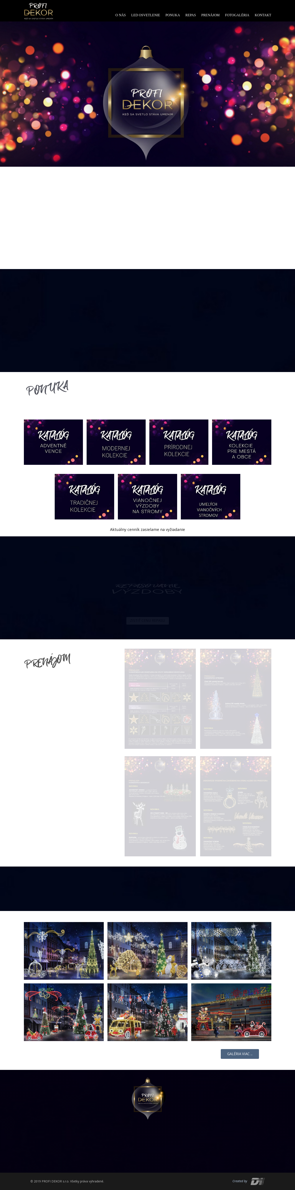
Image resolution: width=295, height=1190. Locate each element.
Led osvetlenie (145, 15)
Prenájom (210, 15)
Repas (190, 15)
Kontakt (263, 15)
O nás (120, 15)
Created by (239, 1181)
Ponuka (172, 15)
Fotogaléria (237, 15)
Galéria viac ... (239, 1053)
